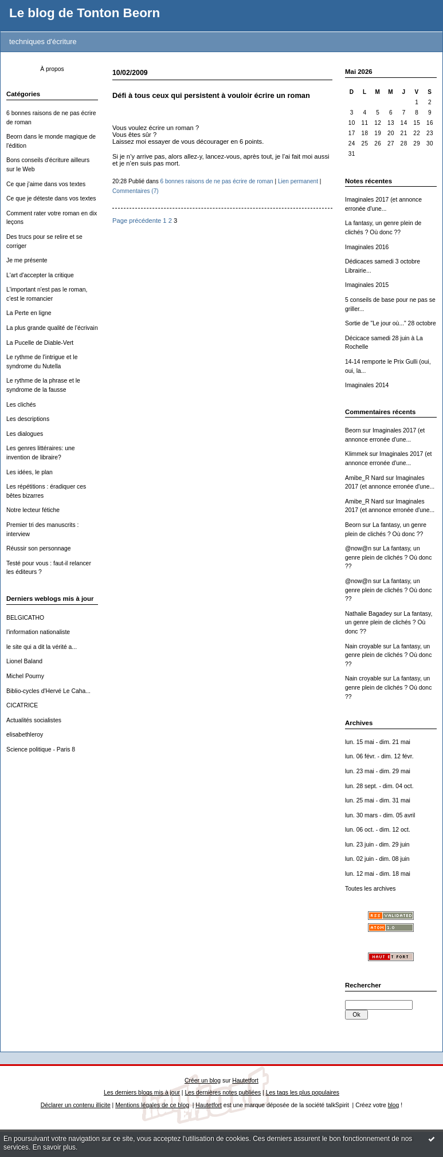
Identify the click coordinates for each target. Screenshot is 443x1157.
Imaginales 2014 (367, 385)
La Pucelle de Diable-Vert (39, 343)
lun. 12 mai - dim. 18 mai (377, 874)
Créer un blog (203, 1080)
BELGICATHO (25, 618)
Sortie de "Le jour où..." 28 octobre (390, 323)
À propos (52, 69)
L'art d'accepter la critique (40, 275)
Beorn (353, 430)
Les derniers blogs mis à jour (142, 1092)
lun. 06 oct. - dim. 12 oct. (377, 830)
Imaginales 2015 (367, 285)
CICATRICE (22, 705)
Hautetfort (245, 1080)
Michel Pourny (25, 676)
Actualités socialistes (33, 720)
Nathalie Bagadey (368, 614)
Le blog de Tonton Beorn (84, 13)
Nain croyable (363, 646)
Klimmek (356, 454)
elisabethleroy (24, 734)
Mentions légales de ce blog (152, 1105)
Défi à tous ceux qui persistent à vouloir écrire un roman (211, 95)
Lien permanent (298, 181)
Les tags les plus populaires (302, 1092)
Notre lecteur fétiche (33, 510)
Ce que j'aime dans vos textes (45, 184)
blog (393, 1105)
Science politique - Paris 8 (40, 749)
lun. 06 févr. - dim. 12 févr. (379, 756)
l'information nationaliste (38, 632)
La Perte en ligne (29, 313)
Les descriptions (27, 419)
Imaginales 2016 (367, 247)
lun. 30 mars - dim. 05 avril (380, 815)
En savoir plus (54, 1147)
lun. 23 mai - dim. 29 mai (377, 771)
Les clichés (21, 405)
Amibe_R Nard (364, 478)
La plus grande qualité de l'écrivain (52, 328)
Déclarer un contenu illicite (76, 1105)
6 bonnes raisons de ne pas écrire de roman (216, 181)
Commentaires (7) (135, 191)
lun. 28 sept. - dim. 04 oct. (379, 786)
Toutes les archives (370, 889)
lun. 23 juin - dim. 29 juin (377, 844)
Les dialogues (24, 434)
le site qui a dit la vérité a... (41, 647)
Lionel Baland (24, 661)
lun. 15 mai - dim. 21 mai (377, 742)
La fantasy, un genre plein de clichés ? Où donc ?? (388, 557)
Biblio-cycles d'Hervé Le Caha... (48, 691)
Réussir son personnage (38, 548)
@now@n (358, 548)
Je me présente (27, 260)
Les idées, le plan (29, 472)
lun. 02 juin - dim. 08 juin (377, 859)
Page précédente (136, 220)
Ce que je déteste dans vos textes (51, 198)
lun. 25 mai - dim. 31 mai (377, 800)
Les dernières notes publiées (223, 1092)
